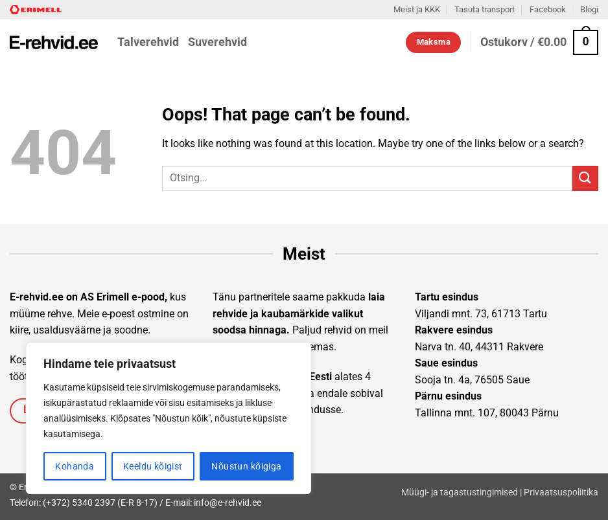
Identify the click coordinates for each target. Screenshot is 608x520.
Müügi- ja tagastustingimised (459, 492)
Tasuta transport (484, 9)
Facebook (548, 9)
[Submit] (585, 178)
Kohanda (74, 466)
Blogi (589, 9)
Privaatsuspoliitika (561, 492)
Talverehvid (148, 42)
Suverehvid (217, 42)
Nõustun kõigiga (246, 466)
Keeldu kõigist (153, 466)
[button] (539, 42)
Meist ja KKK (416, 9)
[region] (168, 418)
